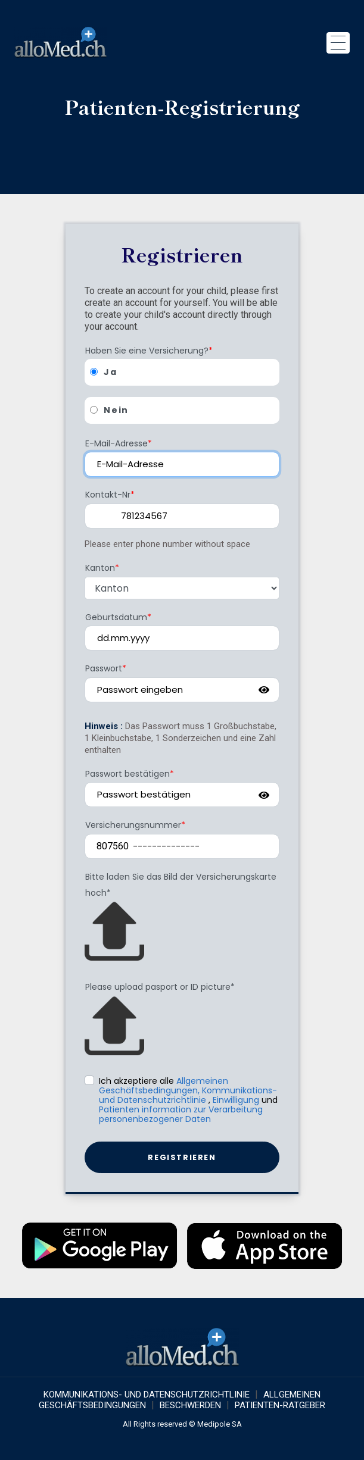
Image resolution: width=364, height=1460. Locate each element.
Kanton (102, 568)
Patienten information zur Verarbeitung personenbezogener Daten (181, 1114)
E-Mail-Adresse (118, 443)
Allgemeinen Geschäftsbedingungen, (163, 1085)
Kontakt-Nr (110, 495)
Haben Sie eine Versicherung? (149, 351)
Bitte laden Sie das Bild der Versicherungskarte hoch (180, 885)
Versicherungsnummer (135, 825)
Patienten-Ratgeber (280, 1405)
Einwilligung (236, 1100)
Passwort (105, 668)
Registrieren (182, 1157)
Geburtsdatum (118, 617)
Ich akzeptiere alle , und (188, 1099)
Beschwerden (190, 1405)
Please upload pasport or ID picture (160, 987)
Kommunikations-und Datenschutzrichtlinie (188, 1095)
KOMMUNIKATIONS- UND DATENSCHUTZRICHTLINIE (146, 1394)
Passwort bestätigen (129, 774)
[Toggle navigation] (338, 43)
